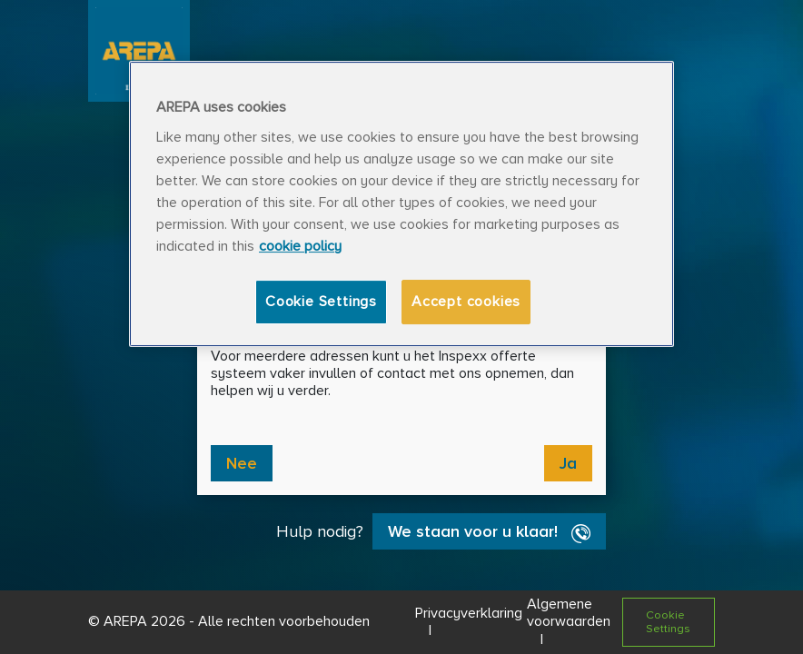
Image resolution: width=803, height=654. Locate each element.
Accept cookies (465, 301)
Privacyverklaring (468, 613)
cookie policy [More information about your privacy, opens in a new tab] (300, 246)
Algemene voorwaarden (568, 612)
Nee (241, 463)
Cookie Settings (321, 301)
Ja (568, 463)
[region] (401, 204)
